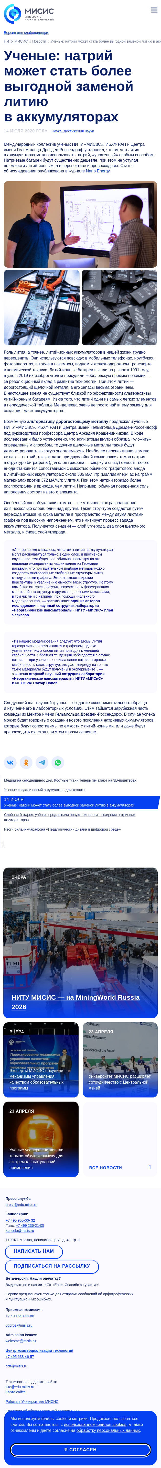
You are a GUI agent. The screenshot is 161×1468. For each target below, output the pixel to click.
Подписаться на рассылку (52, 1266)
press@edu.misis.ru (21, 1205)
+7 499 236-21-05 (30, 1225)
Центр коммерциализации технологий (39, 1350)
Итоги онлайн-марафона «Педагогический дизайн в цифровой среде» (62, 829)
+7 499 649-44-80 (20, 1316)
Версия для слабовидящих (26, 33)
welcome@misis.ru (21, 1341)
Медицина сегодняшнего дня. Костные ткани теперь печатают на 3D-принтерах (70, 780)
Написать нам (34, 1251)
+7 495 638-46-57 (20, 1357)
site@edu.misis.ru (20, 1387)
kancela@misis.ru (20, 1231)
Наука (57, 131)
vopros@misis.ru (19, 1325)
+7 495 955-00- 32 (20, 1220)
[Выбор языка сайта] (130, 8)
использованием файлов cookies (95, 1424)
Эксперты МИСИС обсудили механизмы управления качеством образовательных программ (36, 1079)
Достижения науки (78, 131)
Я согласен (80, 1449)
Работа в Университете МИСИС (32, 1401)
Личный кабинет (142, 9)
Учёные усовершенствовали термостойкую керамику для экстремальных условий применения (36, 1159)
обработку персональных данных (108, 1430)
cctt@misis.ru (16, 1366)
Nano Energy (98, 171)
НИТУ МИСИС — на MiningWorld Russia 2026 (76, 1002)
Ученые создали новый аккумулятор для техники (44, 790)
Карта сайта (16, 1392)
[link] (10, 762)
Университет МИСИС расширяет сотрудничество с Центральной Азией (120, 1082)
